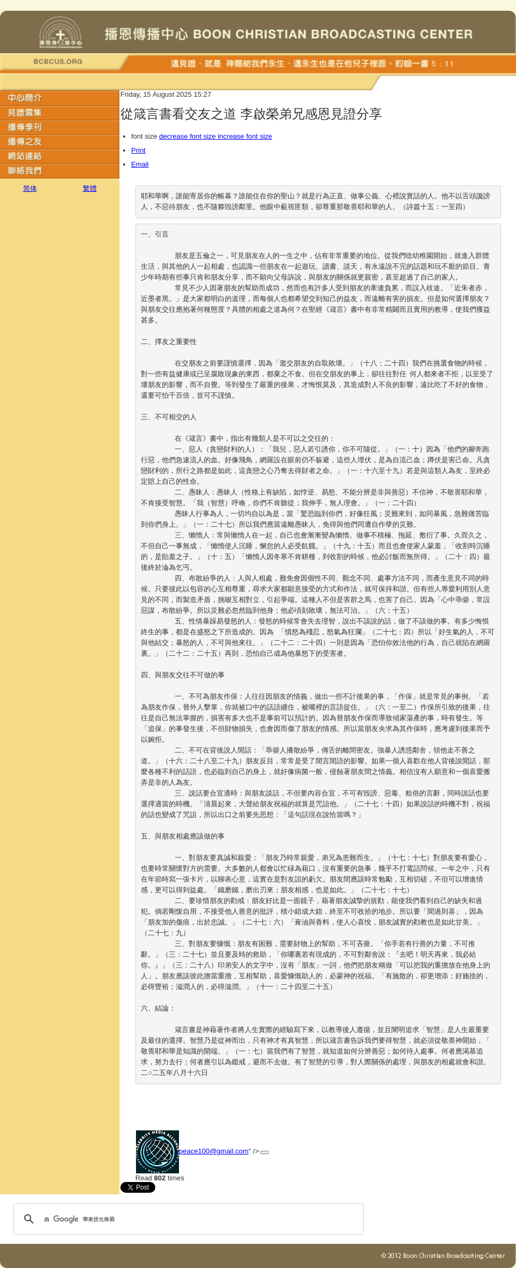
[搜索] (187, 1219)
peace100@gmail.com (214, 1151)
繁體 (90, 188)
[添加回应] (264, 1152)
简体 (30, 188)
